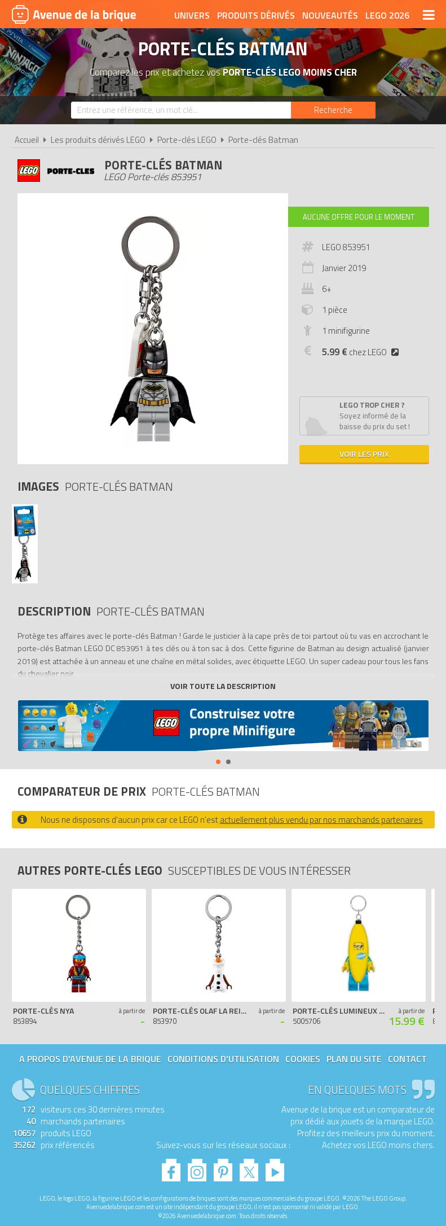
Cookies (302, 1059)
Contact (407, 1059)
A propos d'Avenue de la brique (90, 1059)
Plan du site (354, 1059)
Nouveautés (330, 15)
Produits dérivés (256, 15)
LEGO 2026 (387, 15)
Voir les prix (364, 454)
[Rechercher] (333, 110)
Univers (192, 15)
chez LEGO (363, 352)
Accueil (27, 139)
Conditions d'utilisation (223, 1059)
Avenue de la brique (74, 14)
